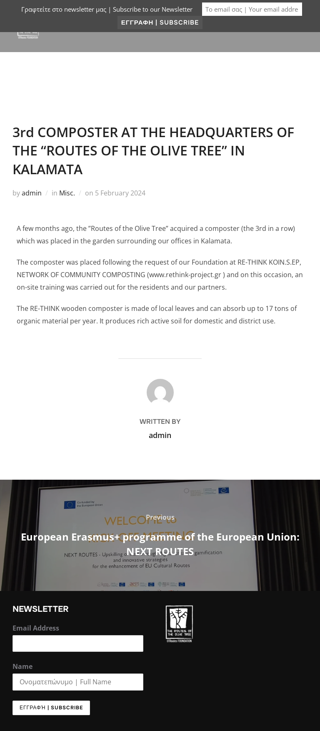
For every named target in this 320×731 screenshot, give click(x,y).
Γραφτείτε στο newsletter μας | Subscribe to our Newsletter (106, 9)
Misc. (67, 193)
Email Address (35, 628)
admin (32, 193)
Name (22, 666)
